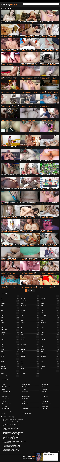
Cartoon (10, 356)
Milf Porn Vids (45, 396)
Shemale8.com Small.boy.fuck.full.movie (11, 424)
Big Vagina (5, 429)
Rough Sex (50, 322)
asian (5, 36)
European (30, 310)
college (7, 217)
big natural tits (25, 22)
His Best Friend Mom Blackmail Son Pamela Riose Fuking (14, 441)
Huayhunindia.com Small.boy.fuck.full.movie (11, 421)
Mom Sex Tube (25, 403)
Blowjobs (10, 342)
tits (16, 287)
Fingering (30, 322)
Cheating (10, 359)
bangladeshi (31, 161)
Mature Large (25, 394)
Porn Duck (44, 386)
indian (12, 22)
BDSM (10, 320)
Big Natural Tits (10, 330)
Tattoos (50, 349)
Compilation (10, 368)
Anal (10, 305)
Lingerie (30, 368)
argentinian (10, 78)
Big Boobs (10, 325)
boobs (11, 50)
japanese (54, 120)
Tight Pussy (50, 356)
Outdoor (50, 303)
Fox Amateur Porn (6, 391)
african (43, 231)
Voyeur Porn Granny (6, 411)
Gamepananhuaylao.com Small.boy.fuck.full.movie (13, 419)
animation (6, 120)
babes (7, 106)
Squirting (50, 339)
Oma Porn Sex (45, 384)
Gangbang (30, 325)
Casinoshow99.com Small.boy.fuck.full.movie (12, 443)
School (50, 327)
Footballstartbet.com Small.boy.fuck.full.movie (12, 447)
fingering (50, 78)
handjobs (33, 148)
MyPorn (23, 401)
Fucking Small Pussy (7, 442)
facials (34, 189)
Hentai (30, 342)
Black (10, 337)
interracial (35, 50)
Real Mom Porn (45, 401)
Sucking (50, 347)
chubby (10, 134)
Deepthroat (30, 301)
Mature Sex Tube (6, 408)
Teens (50, 351)
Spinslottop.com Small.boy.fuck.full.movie (11, 437)
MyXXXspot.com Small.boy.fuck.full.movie (11, 436)
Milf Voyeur (24, 389)
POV (50, 310)
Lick (30, 366)
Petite (50, 305)
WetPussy (9, 4)
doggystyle (12, 36)
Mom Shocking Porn (26, 413)
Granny (30, 332)
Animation (10, 308)
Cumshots (30, 298)
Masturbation (30, 373)
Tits (50, 359)
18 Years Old (10, 296)
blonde (29, 22)
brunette (17, 273)
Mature (30, 376)
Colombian (10, 366)
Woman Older (45, 406)
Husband (30, 349)
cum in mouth (52, 50)
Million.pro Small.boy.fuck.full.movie (10, 430)
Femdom (30, 318)
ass (12, 148)
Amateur (10, 301)
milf (32, 22)
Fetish (30, 320)
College (10, 364)
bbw (11, 64)
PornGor (44, 391)
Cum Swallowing (30, 296)
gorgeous (52, 106)
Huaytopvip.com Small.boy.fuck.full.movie (11, 433)
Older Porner (45, 381)
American (10, 303)
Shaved (50, 330)
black (50, 148)
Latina (30, 361)
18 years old (44, 22)
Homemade (30, 344)
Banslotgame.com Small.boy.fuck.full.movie (11, 438)
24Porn (23, 411)
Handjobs (30, 337)
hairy (27, 78)
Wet (50, 368)
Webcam (50, 366)
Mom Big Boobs (25, 381)
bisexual (56, 22)
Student (50, 344)
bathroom (51, 134)
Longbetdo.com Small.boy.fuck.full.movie (11, 428)
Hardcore (30, 339)
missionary (16, 22)
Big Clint (4, 420)
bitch (31, 203)
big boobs (8, 50)
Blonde (10, 339)
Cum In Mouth (10, 376)
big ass (47, 36)
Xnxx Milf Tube (25, 408)
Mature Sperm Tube (6, 394)
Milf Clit (3, 413)
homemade (8, 22)
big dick (50, 36)
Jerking (30, 359)
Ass (10, 313)
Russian (50, 325)
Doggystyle (30, 305)
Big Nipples (10, 332)
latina (13, 64)
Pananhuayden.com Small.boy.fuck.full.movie (12, 423)
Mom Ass (24, 406)
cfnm (47, 120)
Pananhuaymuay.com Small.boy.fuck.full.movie (12, 434)
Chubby (10, 361)
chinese (54, 64)
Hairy (30, 334)
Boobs (10, 344)
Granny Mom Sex (6, 398)
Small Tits (50, 334)
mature (34, 78)
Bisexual (10, 334)
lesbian (35, 134)
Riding (50, 320)
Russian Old (4, 389)
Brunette (10, 354)
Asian (10, 310)
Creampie (10, 371)
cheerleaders (54, 161)
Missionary (50, 298)
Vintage (50, 364)
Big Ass (10, 322)
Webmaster (28, 459)
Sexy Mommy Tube (26, 384)
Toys (50, 361)
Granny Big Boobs (26, 396)
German (30, 330)
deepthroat (34, 217)
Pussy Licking (50, 315)
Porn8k (3, 384)
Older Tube (4, 406)
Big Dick (10, 327)
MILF (50, 296)
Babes (10, 315)
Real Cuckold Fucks (6, 403)
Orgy (50, 301)
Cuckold (10, 373)
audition (14, 148)
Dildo (30, 303)
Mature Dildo (25, 391)
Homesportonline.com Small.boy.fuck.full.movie (12, 427)
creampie (32, 36)
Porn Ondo (44, 394)
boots (13, 120)
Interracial (30, 354)
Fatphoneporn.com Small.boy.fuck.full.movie (11, 449)
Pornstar (50, 308)
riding (55, 273)
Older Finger (4, 396)
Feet (30, 315)
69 (2, 36)
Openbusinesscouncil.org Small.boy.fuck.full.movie (13, 432)
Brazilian (10, 349)
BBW (10, 318)
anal (4, 92)
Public (50, 313)
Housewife (30, 347)
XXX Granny (44, 408)
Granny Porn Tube (26, 386)
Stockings (50, 342)
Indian (30, 351)
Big (3, 425)
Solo (50, 337)
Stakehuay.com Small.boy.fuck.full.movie (11, 450)
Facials (30, 313)
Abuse (32, 459)
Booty (10, 347)
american (52, 22)
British (10, 351)
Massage (30, 371)
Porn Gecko (44, 389)
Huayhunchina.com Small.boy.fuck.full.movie (11, 445)
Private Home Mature (46, 398)
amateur (4, 22)
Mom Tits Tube (25, 398)
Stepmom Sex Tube (46, 403)
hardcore (54, 78)
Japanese (30, 356)
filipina (13, 134)
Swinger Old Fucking (6, 381)
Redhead (50, 318)
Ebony (30, 308)
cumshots (57, 50)
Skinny (50, 332)
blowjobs (8, 36)
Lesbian (30, 364)
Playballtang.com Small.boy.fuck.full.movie (11, 446)
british (34, 203)
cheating (6, 134)
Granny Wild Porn (6, 386)
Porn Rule (4, 401)
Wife (50, 371)
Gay (30, 327)
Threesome (50, 354)
